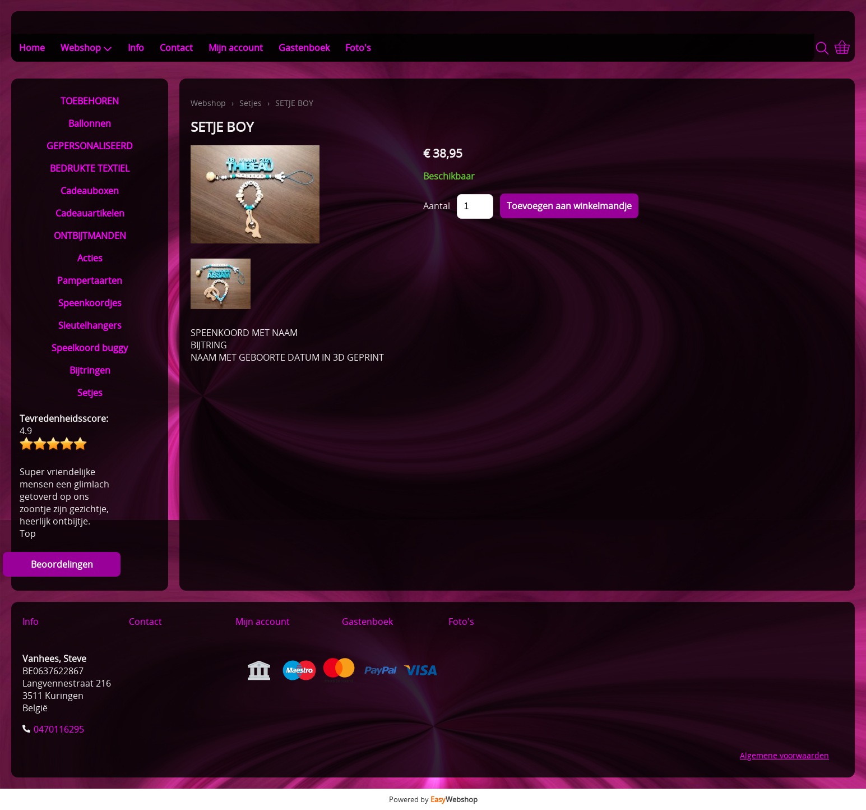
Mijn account (236, 48)
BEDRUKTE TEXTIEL (89, 168)
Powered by (433, 799)
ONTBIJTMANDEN (90, 235)
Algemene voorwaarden (784, 755)
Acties (90, 258)
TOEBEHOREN (90, 101)
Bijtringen (90, 370)
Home (32, 48)
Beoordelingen (62, 564)
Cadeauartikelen (89, 213)
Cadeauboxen (90, 191)
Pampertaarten (89, 280)
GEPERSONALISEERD (90, 146)
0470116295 (59, 729)
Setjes (90, 392)
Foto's (358, 48)
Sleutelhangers (90, 325)
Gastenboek (304, 48)
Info (136, 48)
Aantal (436, 206)
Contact (176, 48)
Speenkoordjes (90, 303)
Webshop (86, 48)
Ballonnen (89, 123)
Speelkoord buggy (90, 348)
